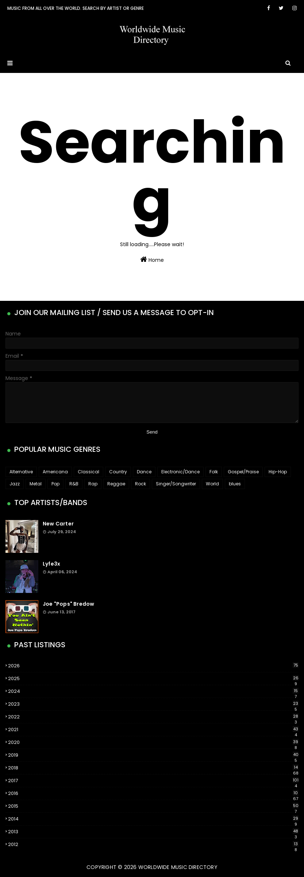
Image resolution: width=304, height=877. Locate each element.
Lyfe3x (51, 563)
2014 (153, 819)
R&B (73, 484)
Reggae (116, 484)
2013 (153, 831)
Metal (36, 484)
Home (152, 260)
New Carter (58, 523)
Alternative (21, 472)
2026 (153, 665)
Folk (213, 472)
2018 (153, 768)
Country (118, 472)
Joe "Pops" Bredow (68, 604)
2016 (153, 793)
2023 (153, 704)
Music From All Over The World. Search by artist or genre (75, 8)
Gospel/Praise (243, 472)
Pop (55, 484)
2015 (153, 806)
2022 (153, 717)
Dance (144, 472)
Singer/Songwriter (176, 484)
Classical (88, 472)
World (212, 484)
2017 (153, 780)
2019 (153, 755)
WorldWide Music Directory (178, 867)
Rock (140, 484)
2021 (153, 729)
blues (235, 484)
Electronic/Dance (180, 472)
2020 (153, 742)
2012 (153, 844)
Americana (55, 472)
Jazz (14, 484)
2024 (153, 691)
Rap (92, 484)
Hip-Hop (278, 472)
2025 (153, 678)
